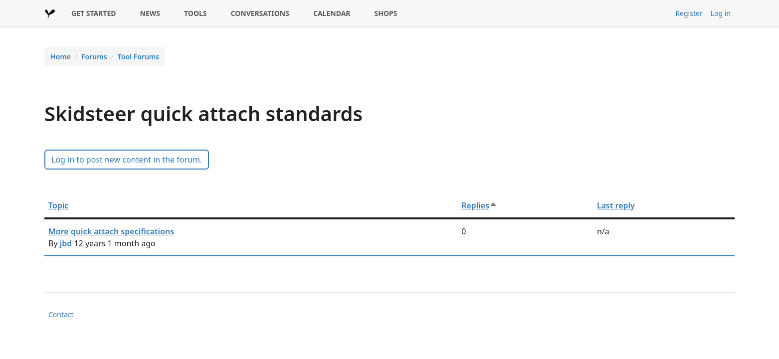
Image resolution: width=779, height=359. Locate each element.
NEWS (150, 13)
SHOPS (386, 13)
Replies (479, 205)
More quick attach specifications (111, 231)
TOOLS (195, 13)
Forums (94, 56)
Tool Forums (138, 56)
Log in (721, 13)
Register (688, 13)
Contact (61, 314)
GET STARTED (93, 13)
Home (60, 56)
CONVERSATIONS (260, 13)
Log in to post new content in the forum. (126, 159)
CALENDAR (332, 13)
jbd (66, 243)
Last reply (616, 205)
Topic (58, 205)
